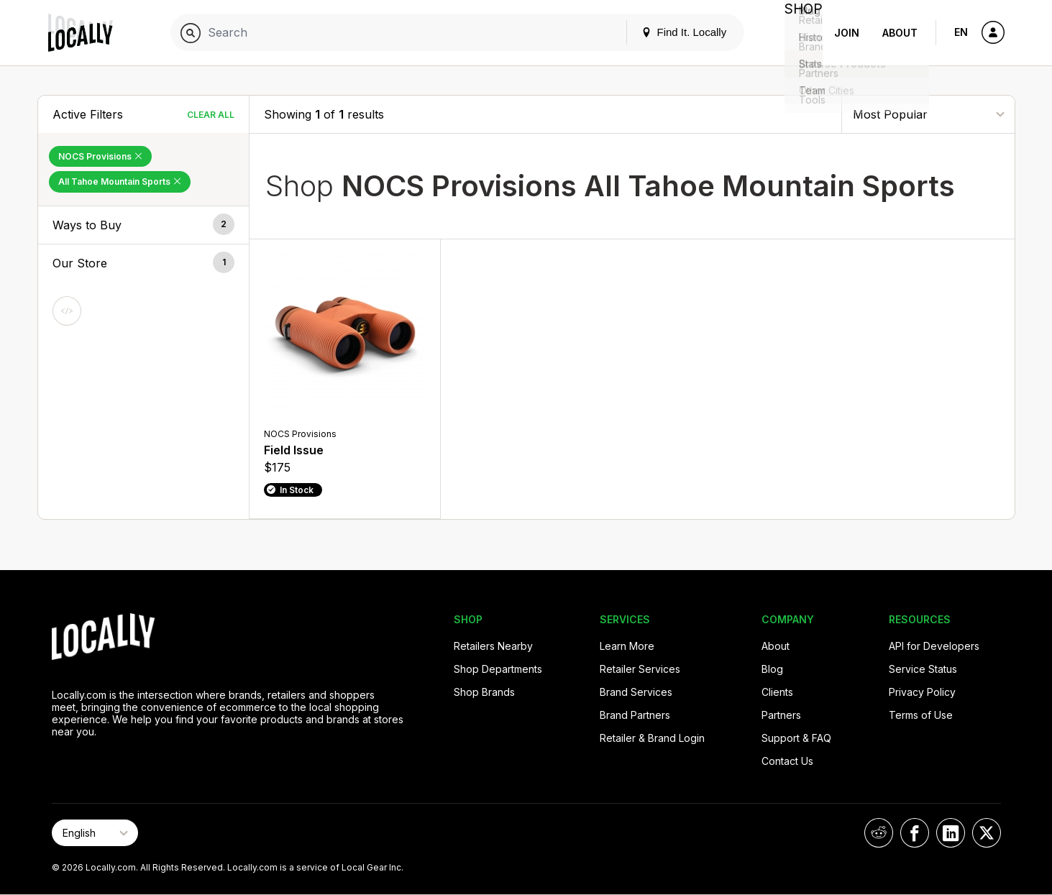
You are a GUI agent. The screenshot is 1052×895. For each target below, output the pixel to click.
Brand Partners (635, 715)
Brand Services (636, 692)
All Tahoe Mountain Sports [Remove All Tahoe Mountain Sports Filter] (119, 181)
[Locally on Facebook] (914, 833)
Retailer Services (640, 669)
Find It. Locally (670, 32)
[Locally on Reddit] (878, 833)
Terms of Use (921, 715)
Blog (772, 669)
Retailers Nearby (493, 646)
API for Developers (934, 646)
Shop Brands (484, 692)
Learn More (627, 646)
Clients (777, 692)
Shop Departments (498, 669)
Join (846, 33)
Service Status (923, 669)
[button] (144, 225)
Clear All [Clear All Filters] (210, 114)
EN (961, 32)
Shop (796, 33)
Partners (781, 715)
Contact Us (787, 761)
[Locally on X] (986, 833)
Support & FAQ (796, 738)
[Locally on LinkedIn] (950, 833)
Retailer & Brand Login (652, 738)
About (900, 33)
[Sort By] (928, 114)
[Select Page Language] (95, 833)
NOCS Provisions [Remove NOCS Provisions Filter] (100, 156)
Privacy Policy (922, 692)
